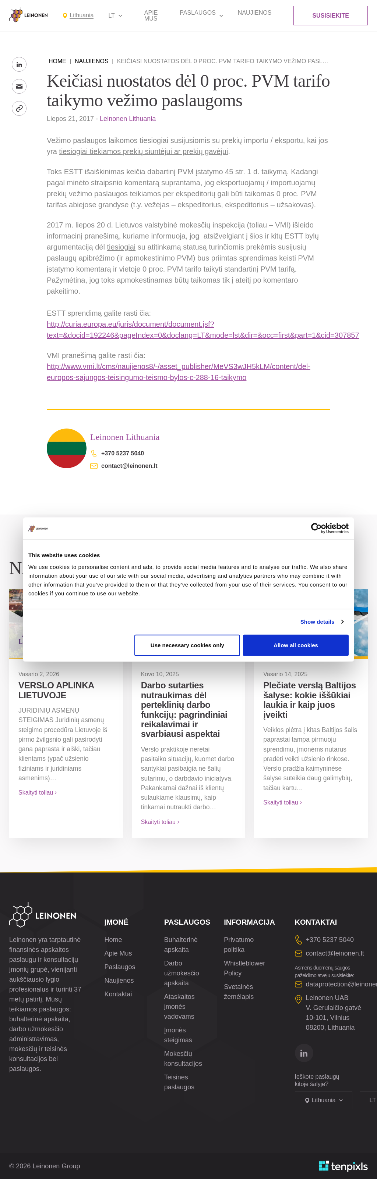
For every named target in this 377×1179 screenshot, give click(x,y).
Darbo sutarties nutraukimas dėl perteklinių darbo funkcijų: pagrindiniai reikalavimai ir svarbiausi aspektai (184, 709)
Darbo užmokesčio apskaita (181, 973)
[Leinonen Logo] (28, 15)
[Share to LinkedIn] (19, 64)
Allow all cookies (296, 645)
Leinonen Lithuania (128, 118)
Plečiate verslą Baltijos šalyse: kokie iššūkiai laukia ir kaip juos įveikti (309, 699)
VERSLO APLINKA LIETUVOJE (56, 690)
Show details (317, 622)
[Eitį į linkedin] (304, 1053)
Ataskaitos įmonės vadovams (179, 1006)
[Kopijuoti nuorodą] (19, 108)
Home (57, 61)
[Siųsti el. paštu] (19, 86)
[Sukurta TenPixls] (343, 1166)
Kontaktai (118, 994)
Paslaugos (198, 13)
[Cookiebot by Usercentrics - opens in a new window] (316, 528)
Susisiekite (330, 15)
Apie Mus (151, 16)
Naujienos (255, 13)
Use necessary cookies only (187, 645)
